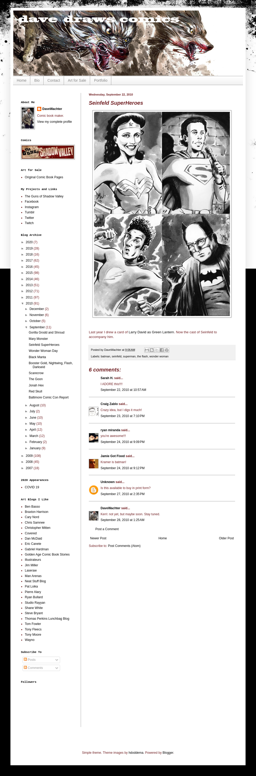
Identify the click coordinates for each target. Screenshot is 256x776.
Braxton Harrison (36, 512)
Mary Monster (38, 339)
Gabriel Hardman (37, 549)
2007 (30, 468)
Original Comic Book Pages (44, 177)
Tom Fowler (33, 624)
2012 (30, 291)
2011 (30, 297)
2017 (30, 260)
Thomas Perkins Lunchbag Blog (47, 618)
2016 (30, 267)
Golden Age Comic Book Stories (47, 554)
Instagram (32, 207)
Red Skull (35, 391)
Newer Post (98, 538)
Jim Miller (31, 565)
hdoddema (136, 753)
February (36, 442)
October (36, 321)
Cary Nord (32, 517)
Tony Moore (33, 634)
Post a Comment (107, 529)
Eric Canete (33, 544)
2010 (30, 303)
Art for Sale (77, 80)
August (35, 405)
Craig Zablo (109, 404)
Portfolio (100, 80)
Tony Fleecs (33, 629)
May (33, 423)
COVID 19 (32, 487)
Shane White (34, 608)
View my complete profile (54, 122)
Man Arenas (33, 576)
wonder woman (158, 356)
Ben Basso (32, 506)
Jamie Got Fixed (113, 456)
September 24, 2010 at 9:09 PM (122, 442)
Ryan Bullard (34, 597)
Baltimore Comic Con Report (49, 397)
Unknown (108, 482)
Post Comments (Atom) (124, 546)
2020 (30, 242)
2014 (30, 279)
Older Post (226, 538)
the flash (142, 356)
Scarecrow (36, 373)
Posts (30, 660)
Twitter (29, 218)
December (37, 309)
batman (105, 356)
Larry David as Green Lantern (151, 332)
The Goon (36, 379)
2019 (30, 248)
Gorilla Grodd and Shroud (47, 332)
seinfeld (116, 356)
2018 (30, 254)
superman (129, 356)
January (36, 448)
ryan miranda (110, 430)
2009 (30, 456)
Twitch (29, 223)
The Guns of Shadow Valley (44, 196)
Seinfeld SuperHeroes (44, 345)
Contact (54, 80)
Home (21, 80)
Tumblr (29, 212)
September (38, 327)
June (33, 417)
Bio (36, 80)
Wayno (29, 640)
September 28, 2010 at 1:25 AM (122, 520)
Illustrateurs (33, 560)
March (34, 436)
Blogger (167, 753)
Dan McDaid (33, 538)
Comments (33, 668)
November (37, 315)
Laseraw (31, 570)
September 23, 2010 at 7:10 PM (122, 416)
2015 (30, 273)
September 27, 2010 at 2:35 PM (122, 494)
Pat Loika (31, 586)
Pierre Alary (33, 592)
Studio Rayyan (35, 603)
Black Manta (37, 357)
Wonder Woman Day (43, 351)
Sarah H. (107, 378)
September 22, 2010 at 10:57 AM (123, 390)
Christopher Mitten (37, 528)
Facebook (32, 201)
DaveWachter (110, 508)
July (33, 411)
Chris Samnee (35, 522)
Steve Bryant (34, 613)
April (33, 429)
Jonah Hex (36, 385)
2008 (30, 462)
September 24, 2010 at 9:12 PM (122, 468)
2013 (30, 285)
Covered (31, 533)
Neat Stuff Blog (35, 581)
